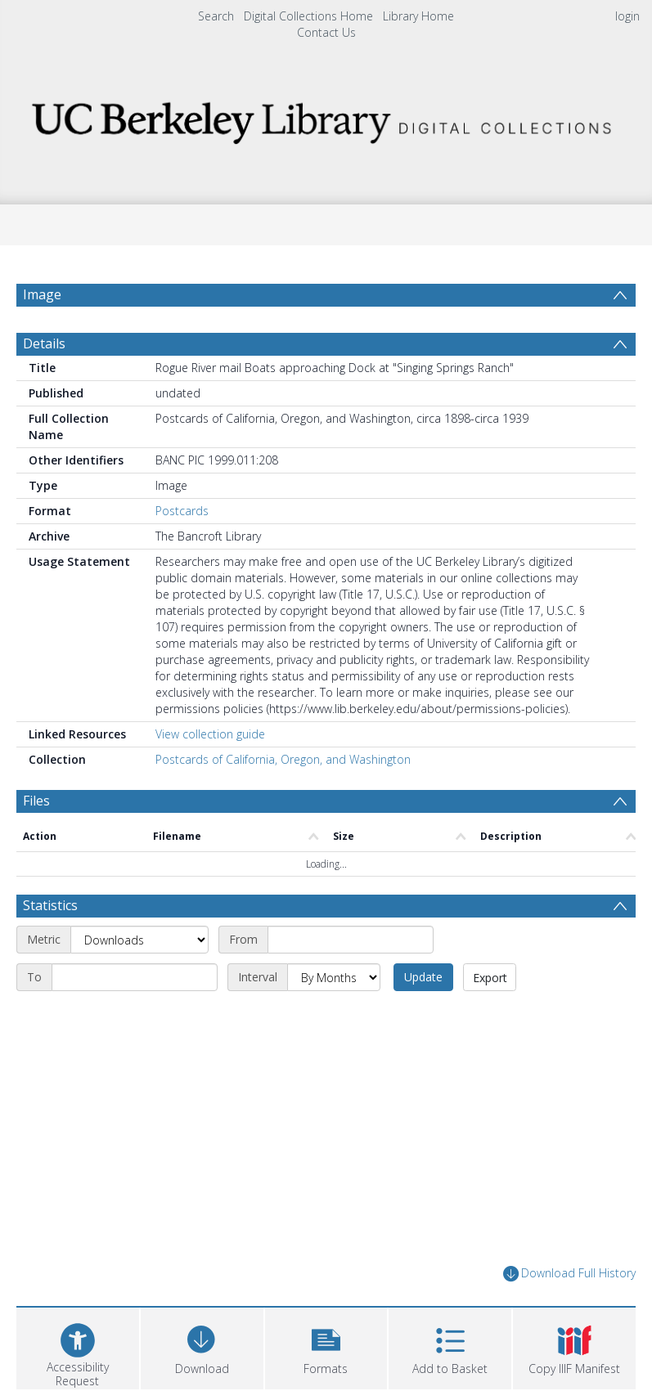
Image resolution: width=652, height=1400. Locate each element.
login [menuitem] (627, 16)
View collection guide (210, 734)
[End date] (135, 977)
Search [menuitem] (216, 16)
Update (423, 977)
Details (44, 343)
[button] (326, 1346)
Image (42, 294)
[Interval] (333, 977)
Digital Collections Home (308, 16)
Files (36, 801)
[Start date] (351, 940)
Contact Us (326, 32)
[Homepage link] (326, 118)
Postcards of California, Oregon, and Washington (283, 759)
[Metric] (139, 940)
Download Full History (569, 1273)
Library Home (418, 16)
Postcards (182, 510)
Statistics (50, 905)
